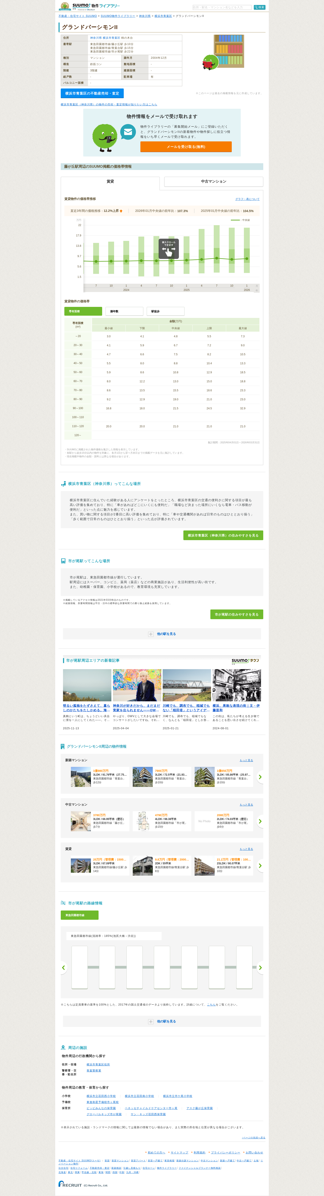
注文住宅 (63, 1168)
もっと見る (246, 760)
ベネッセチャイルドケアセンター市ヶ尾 (151, 1108)
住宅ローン (149, 1168)
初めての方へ (156, 1152)
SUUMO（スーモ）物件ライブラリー (89, 6)
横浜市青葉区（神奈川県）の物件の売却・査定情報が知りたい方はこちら (109, 104)
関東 (77, 1172)
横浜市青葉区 (163, 16)
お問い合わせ (254, 1152)
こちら (211, 1004)
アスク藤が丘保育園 (200, 1108)
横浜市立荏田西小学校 (101, 1096)
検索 (261, 7)
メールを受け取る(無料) (186, 147)
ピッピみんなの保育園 (101, 1108)
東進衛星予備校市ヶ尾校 (103, 1102)
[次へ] (259, 777)
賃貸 (107, 1160)
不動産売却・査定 (100, 1168)
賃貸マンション (120, 1160)
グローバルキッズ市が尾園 (104, 1114)
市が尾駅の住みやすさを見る (237, 614)
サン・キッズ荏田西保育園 (148, 1114)
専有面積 (74, 311)
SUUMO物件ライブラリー (118, 16)
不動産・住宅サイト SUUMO (77, 16)
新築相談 (116, 1168)
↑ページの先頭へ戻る (254, 1137)
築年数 (114, 311)
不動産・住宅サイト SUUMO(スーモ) (79, 1160)
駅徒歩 (155, 311)
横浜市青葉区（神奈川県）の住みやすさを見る (223, 535)
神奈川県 (145, 16)
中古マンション (209, 1160)
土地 (256, 1160)
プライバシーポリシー (225, 1152)
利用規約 (199, 1152)
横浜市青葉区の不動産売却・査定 (92, 93)
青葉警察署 (94, 1070)
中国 (121, 1172)
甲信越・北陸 (89, 1172)
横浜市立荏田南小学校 (139, 1096)
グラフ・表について (247, 199)
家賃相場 (169, 1160)
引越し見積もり (132, 1168)
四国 (114, 1172)
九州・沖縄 (132, 1172)
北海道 (62, 1172)
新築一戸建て (227, 1160)
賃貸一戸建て (155, 1160)
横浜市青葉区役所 (98, 1064)
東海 (101, 1172)
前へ (64, 968)
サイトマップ (179, 1152)
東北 (70, 1172)
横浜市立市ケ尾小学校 (177, 1096)
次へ (259, 968)
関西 (108, 1172)
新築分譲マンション (187, 1160)
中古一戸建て (244, 1160)
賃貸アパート (138, 1160)
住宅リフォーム (79, 1168)
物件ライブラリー (167, 1168)
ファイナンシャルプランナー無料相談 (200, 1168)
